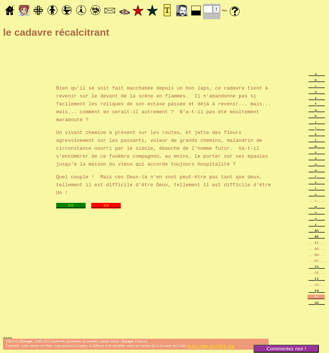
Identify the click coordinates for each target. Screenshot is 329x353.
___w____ (317, 206)
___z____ (317, 224)
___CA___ (317, 266)
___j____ (317, 128)
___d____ (317, 92)
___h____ (317, 116)
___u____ (317, 194)
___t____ (317, 188)
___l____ (317, 140)
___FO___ (317, 290)
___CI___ (317, 278)
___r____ (317, 176)
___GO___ (317, 302)
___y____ (317, 218)
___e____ (317, 98)
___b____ (317, 80)
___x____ (317, 212)
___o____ (317, 158)
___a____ (317, 74)
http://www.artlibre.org (211, 346)
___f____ (317, 104)
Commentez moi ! (286, 348)
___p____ (317, 164)
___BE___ (317, 236)
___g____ (317, 110)
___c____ (317, 86)
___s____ (317, 182)
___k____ (317, 134)
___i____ (317, 122)
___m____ (317, 146)
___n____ (317, 152)
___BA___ (317, 230)
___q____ (317, 170)
